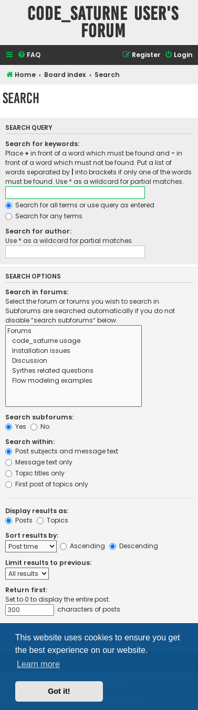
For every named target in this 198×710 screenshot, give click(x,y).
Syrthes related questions (73, 371)
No (39, 426)
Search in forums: (36, 291)
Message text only (38, 462)
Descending (133, 545)
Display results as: (36, 510)
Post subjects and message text (61, 451)
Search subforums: (39, 417)
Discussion (73, 361)
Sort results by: (31, 535)
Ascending (82, 545)
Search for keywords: (42, 143)
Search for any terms (43, 216)
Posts (19, 520)
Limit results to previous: (48, 562)
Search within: (30, 441)
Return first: (26, 589)
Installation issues (73, 351)
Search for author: (38, 231)
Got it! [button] (59, 691)
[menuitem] (28, 55)
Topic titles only (35, 473)
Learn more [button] (38, 664)
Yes (15, 426)
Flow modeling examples (73, 381)
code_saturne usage (73, 341)
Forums (73, 331)
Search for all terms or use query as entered (79, 205)
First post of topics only (46, 484)
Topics (52, 520)
